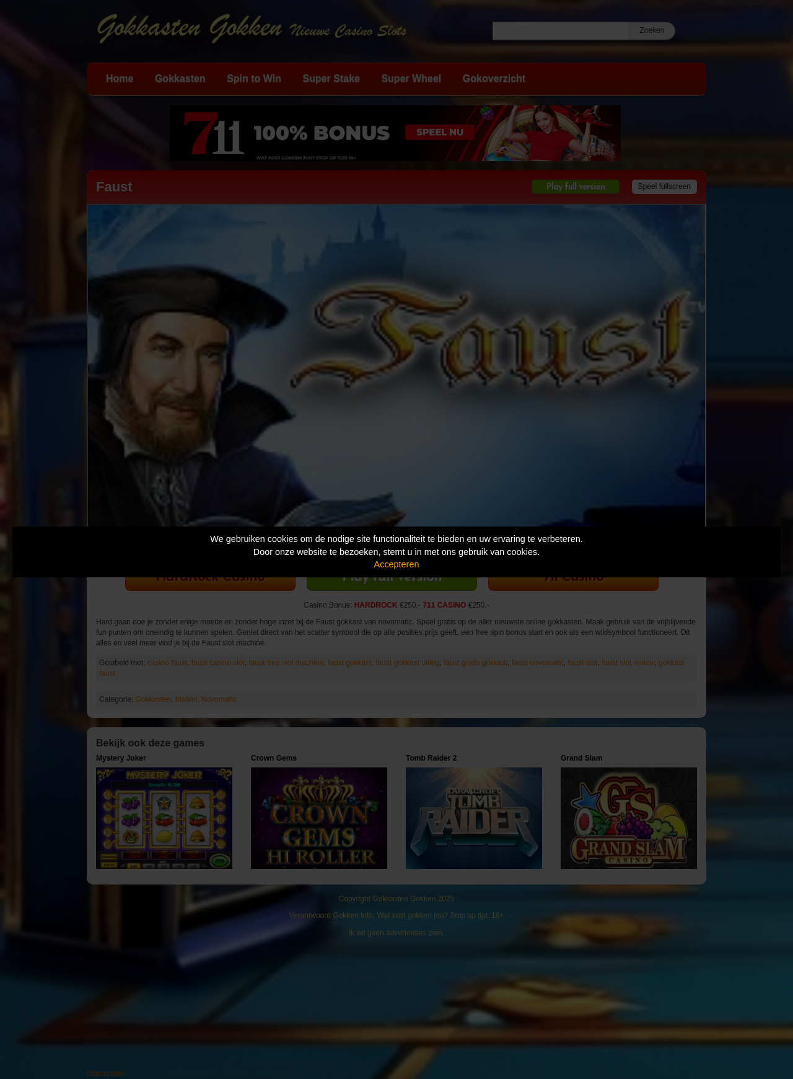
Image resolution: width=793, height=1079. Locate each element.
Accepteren (396, 564)
